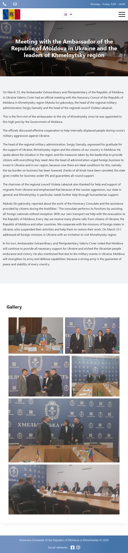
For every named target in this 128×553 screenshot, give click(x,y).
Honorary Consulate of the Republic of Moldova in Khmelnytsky (59, 540)
